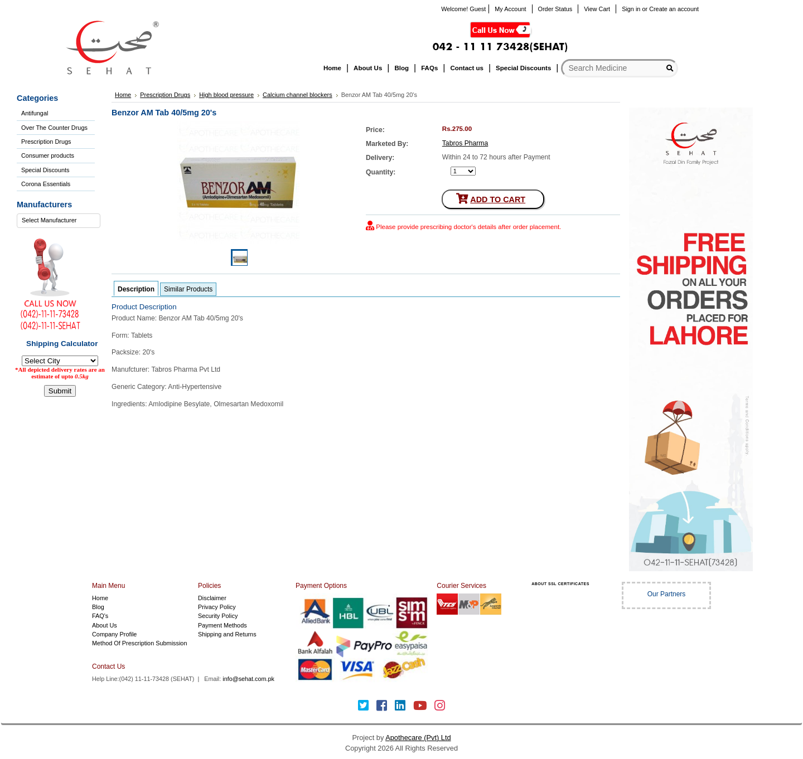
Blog (98, 607)
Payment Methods (222, 625)
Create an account (674, 9)
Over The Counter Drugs (54, 127)
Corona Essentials (45, 184)
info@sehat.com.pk (248, 678)
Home (100, 598)
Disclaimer (212, 598)
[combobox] (58, 220)
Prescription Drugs (46, 141)
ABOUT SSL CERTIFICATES (560, 584)
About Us (104, 625)
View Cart (597, 9)
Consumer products (47, 155)
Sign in (631, 9)
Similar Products (188, 289)
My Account (510, 9)
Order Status (555, 9)
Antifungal (34, 113)
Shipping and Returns (227, 634)
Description (136, 289)
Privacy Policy (217, 607)
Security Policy (218, 615)
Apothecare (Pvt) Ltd (418, 737)
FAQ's (100, 615)
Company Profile (114, 634)
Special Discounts (45, 170)
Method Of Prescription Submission (139, 643)
